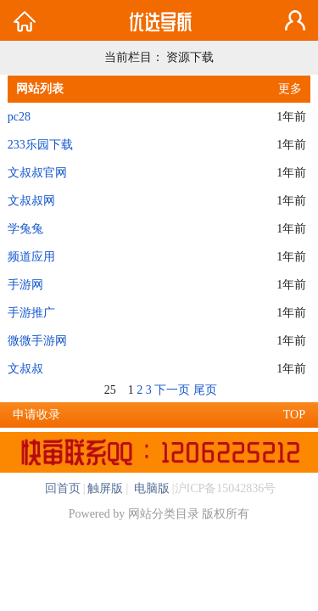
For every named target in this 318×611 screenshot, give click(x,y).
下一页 (172, 390)
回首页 (63, 488)
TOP (294, 414)
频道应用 (31, 256)
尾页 (205, 390)
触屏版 (105, 488)
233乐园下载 (40, 144)
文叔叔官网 (37, 172)
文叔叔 (25, 368)
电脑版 (150, 488)
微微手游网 (37, 340)
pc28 (19, 116)
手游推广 (31, 312)
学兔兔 (25, 228)
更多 (290, 88)
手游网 (25, 284)
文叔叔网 (31, 200)
